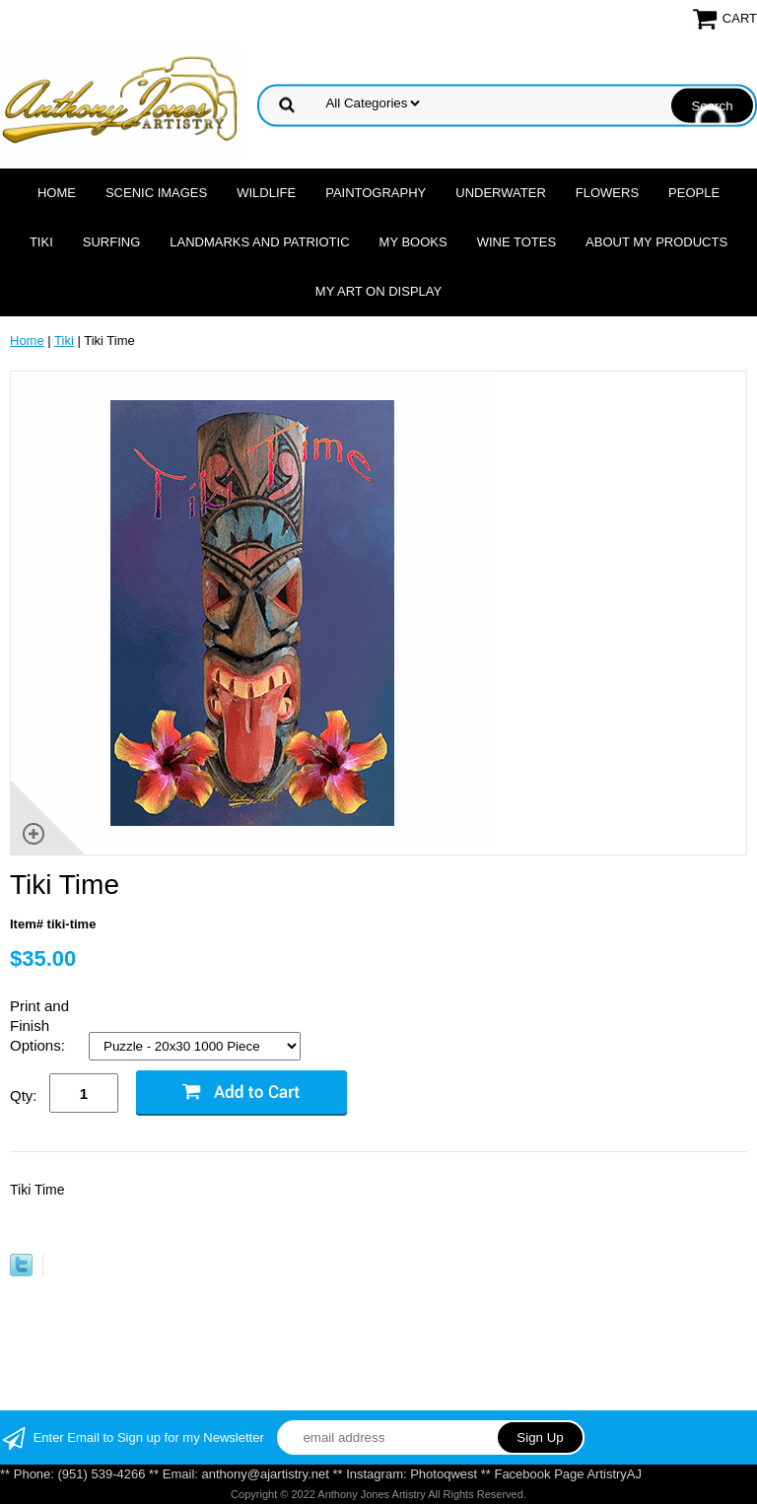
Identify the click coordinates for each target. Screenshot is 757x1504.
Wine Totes (516, 242)
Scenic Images (156, 192)
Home (56, 192)
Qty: (23, 1095)
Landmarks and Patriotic (259, 242)
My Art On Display (378, 291)
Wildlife (266, 192)
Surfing (112, 242)
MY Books (413, 242)
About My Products (656, 242)
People (694, 192)
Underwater (500, 192)
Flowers (607, 192)
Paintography (375, 192)
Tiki (41, 242)
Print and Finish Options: (39, 1025)
